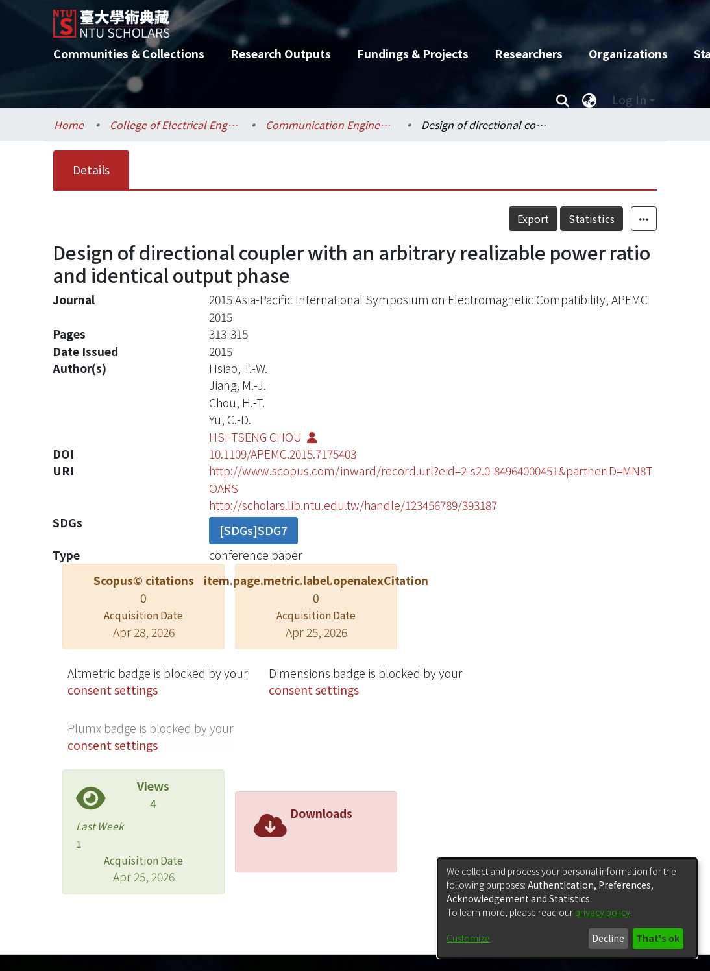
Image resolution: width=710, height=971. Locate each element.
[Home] (343, 19)
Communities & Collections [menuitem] (128, 53)
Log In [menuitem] (629, 99)
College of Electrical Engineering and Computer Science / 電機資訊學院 (174, 124)
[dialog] (567, 908)
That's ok (657, 937)
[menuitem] (589, 99)
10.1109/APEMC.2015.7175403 (282, 454)
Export (533, 218)
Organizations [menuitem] (628, 53)
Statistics (592, 218)
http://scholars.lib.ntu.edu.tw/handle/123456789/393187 (353, 505)
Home (69, 124)
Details (91, 170)
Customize (468, 937)
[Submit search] (562, 100)
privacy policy (602, 911)
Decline (608, 937)
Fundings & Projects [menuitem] (413, 53)
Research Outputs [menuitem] (280, 53)
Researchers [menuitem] (529, 53)
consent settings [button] (112, 690)
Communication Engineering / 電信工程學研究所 (330, 124)
